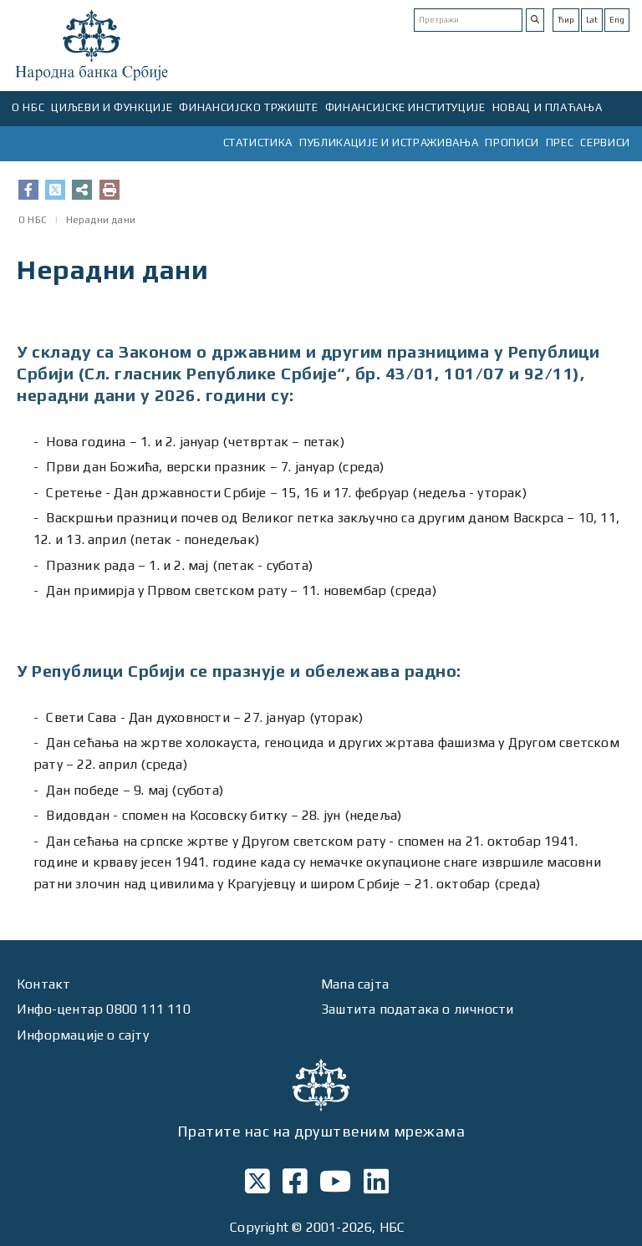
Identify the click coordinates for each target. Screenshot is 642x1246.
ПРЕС (560, 142)
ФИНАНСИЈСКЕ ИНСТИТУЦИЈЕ (405, 107)
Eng (616, 19)
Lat (592, 19)
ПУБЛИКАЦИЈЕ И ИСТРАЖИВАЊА (388, 142)
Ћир (566, 19)
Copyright (259, 1227)
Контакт (43, 984)
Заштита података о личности (417, 1009)
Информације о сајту (83, 1035)
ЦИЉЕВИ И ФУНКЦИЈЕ (111, 107)
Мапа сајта (355, 984)
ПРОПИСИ (512, 142)
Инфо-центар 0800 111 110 (104, 1009)
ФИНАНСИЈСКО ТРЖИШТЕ (248, 107)
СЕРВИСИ (605, 142)
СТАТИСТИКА (258, 142)
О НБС (28, 107)
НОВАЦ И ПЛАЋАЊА (547, 107)
